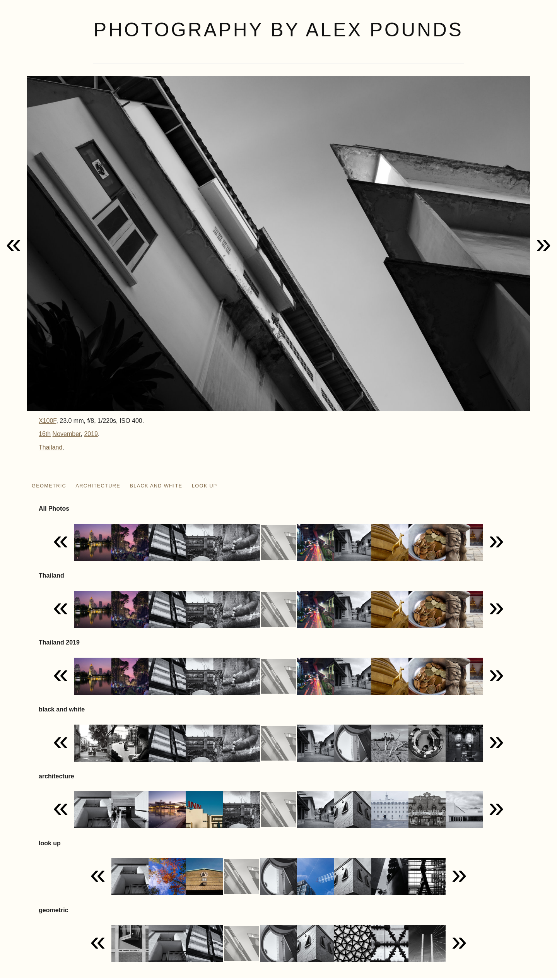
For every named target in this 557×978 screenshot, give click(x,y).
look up (204, 486)
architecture (97, 486)
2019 (91, 434)
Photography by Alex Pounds (278, 30)
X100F (47, 420)
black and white (156, 486)
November (67, 434)
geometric (49, 486)
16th (45, 434)
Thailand (50, 447)
